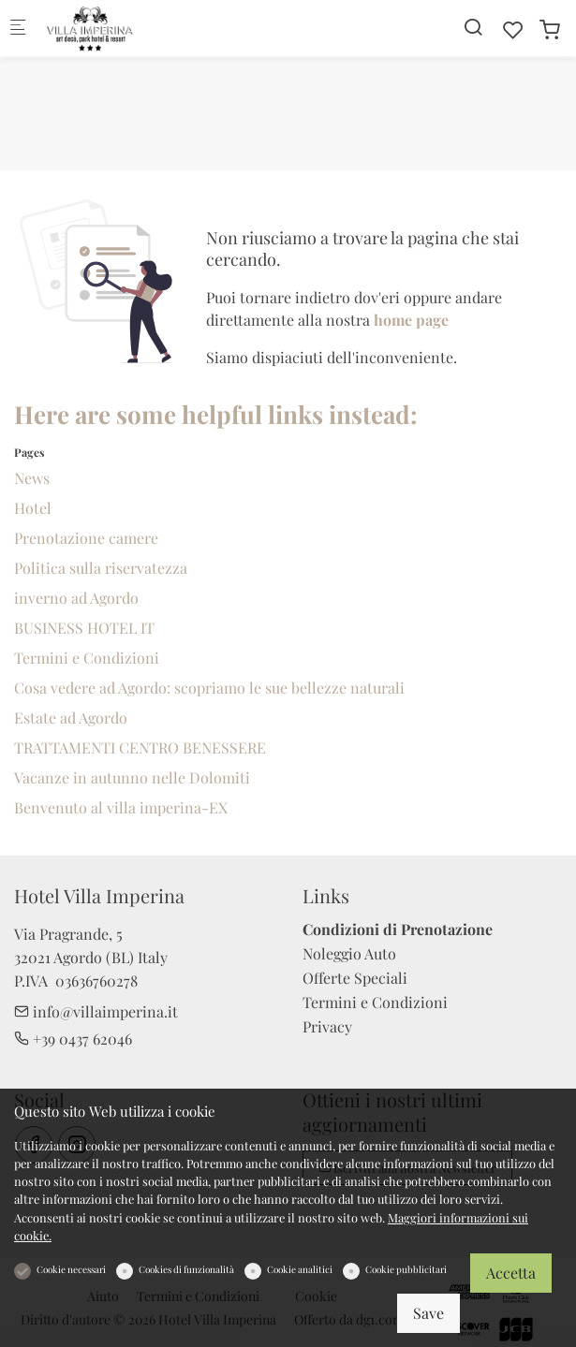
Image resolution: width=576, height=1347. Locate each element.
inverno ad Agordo (76, 598)
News (32, 478)
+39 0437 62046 (73, 1038)
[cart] (550, 29)
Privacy (327, 1026)
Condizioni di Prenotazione (398, 929)
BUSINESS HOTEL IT (84, 627)
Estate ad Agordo (70, 717)
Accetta (511, 1272)
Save (428, 1313)
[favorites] (513, 29)
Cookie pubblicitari (406, 1269)
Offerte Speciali (355, 978)
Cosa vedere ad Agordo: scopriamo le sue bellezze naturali (209, 687)
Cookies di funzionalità (186, 1269)
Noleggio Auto (349, 953)
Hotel (33, 508)
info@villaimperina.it (96, 1011)
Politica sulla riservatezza (100, 568)
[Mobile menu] (17, 28)
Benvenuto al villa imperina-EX (121, 807)
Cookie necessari (71, 1269)
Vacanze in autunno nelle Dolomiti (132, 777)
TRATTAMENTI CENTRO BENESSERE (140, 747)
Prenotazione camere (86, 538)
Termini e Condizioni (86, 657)
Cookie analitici (299, 1269)
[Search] (473, 26)
